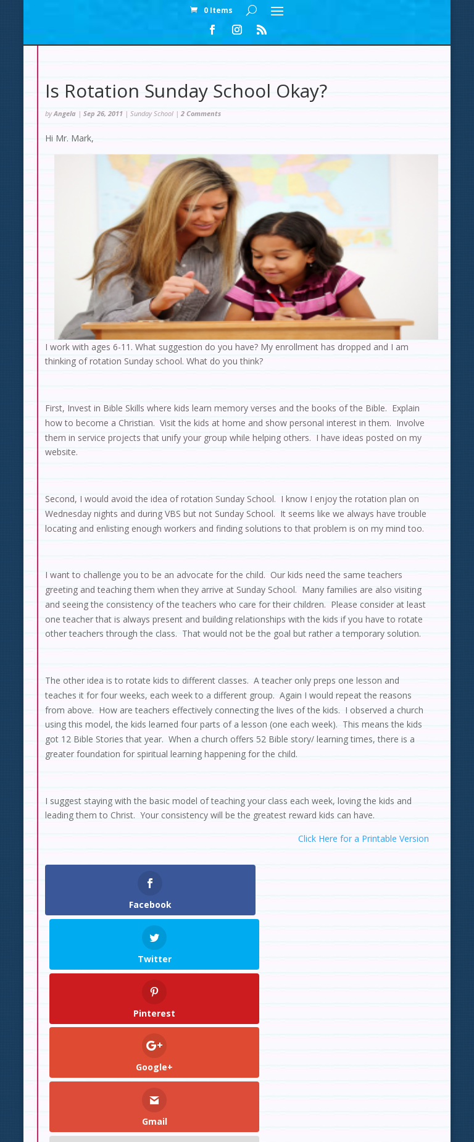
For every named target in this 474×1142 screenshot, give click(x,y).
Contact (330, 1056)
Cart (287, 1056)
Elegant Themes (209, 1125)
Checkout (241, 1056)
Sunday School (151, 113)
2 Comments (201, 113)
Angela (65, 113)
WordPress (330, 1125)
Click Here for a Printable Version (363, 838)
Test (234, 1071)
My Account (179, 1056)
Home (125, 1056)
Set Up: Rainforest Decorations (327, 1071)
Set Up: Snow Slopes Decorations (137, 1071)
